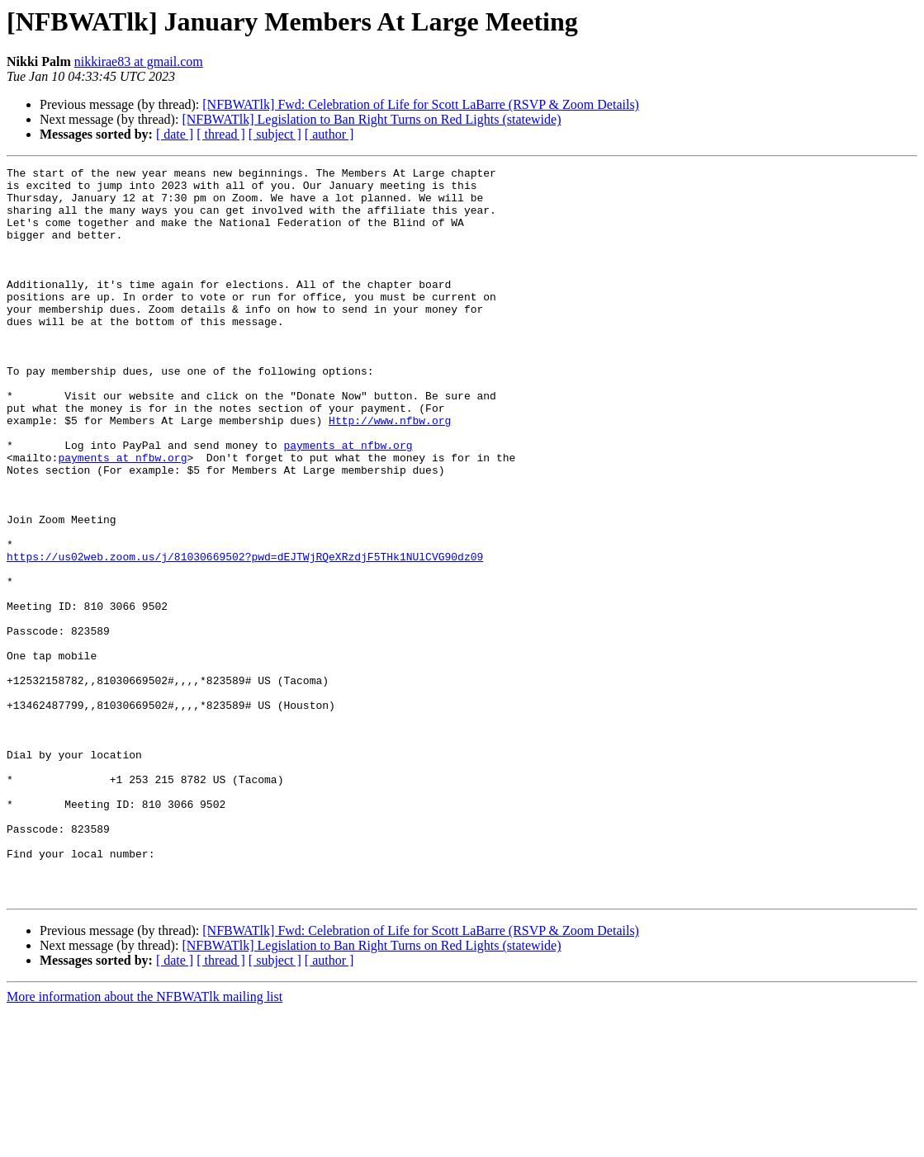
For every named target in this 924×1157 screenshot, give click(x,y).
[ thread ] (221, 134)
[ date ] (174, 134)
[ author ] (329, 134)
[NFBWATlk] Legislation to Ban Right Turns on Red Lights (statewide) (371, 119)
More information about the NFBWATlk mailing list (144, 1143)
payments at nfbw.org (347, 501)
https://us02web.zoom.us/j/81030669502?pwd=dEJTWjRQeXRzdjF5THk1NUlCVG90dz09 (245, 635)
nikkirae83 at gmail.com (138, 61)
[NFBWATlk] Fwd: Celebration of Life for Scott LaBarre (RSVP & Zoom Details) (420, 104)
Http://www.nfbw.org (390, 472)
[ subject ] (275, 134)
